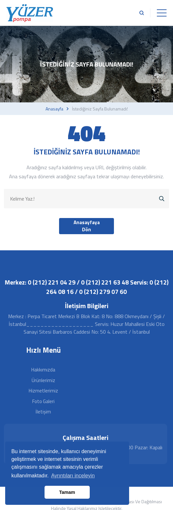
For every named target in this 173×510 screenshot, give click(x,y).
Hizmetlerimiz (43, 390)
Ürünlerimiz (43, 380)
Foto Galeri (43, 401)
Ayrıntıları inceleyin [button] (73, 475)
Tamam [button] (67, 492)
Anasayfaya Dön (87, 226)
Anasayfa (54, 109)
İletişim (43, 411)
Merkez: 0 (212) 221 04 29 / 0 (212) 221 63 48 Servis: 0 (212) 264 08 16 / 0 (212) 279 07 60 (86, 286)
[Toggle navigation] (162, 13)
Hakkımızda (43, 369)
